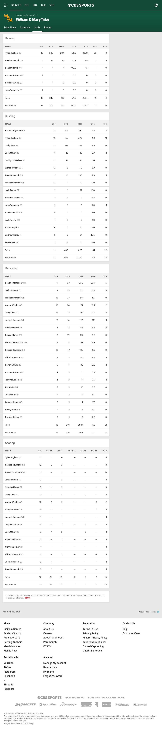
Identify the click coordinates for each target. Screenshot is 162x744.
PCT (74, 46)
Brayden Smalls (12, 197)
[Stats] (37, 28)
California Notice (92, 650)
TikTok (7, 667)
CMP (61, 46)
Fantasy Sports (12, 633)
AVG (93, 124)
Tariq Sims (10, 145)
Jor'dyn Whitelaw (13, 160)
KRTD (83, 451)
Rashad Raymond (13, 130)
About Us (48, 629)
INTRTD (71, 451)
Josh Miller (10, 153)
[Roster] (47, 28)
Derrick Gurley (12, 82)
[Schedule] (25, 28)
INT (105, 46)
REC (67, 276)
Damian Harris (11, 67)
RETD (59, 451)
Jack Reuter (11, 220)
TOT (104, 451)
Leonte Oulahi (11, 402)
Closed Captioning (93, 646)
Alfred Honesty (12, 357)
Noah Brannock (12, 60)
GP (41, 46)
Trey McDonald (12, 379)
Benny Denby (11, 409)
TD (95, 46)
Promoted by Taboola (149, 612)
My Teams (48, 671)
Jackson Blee (11, 290)
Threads (8, 684)
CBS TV (47, 646)
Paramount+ (50, 642)
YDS (85, 46)
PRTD (94, 451)
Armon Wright (11, 167)
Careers (47, 633)
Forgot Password (52, 676)
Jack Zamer (10, 190)
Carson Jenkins (12, 75)
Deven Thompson (13, 282)
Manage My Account (54, 663)
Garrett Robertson (14, 342)
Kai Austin (10, 387)
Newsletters (50, 667)
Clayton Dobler (12, 547)
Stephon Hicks (12, 509)
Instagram (10, 671)
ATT (51, 46)
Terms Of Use (90, 629)
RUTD (49, 451)
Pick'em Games (12, 629)
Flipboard (9, 689)
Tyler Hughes (11, 53)
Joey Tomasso (12, 90)
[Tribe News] (10, 28)
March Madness (13, 646)
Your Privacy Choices (94, 642)
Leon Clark (10, 242)
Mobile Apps (11, 650)
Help (125, 629)
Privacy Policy (90, 633)
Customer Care (131, 633)
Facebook (9, 676)
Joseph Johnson (13, 320)
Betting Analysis (13, 642)
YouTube (8, 663)
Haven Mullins (11, 365)
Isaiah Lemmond (13, 182)
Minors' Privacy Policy (95, 637)
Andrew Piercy (12, 235)
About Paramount (53, 637)
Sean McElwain (12, 327)
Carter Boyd (11, 227)
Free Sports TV (12, 637)
